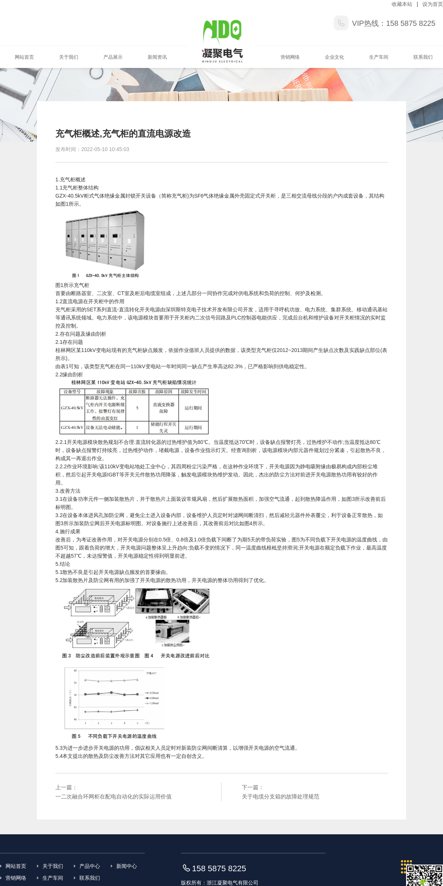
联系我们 (423, 57)
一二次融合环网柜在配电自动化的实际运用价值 (113, 796)
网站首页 (24, 57)
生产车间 (378, 57)
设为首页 (432, 4)
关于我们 (68, 57)
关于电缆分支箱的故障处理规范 (280, 796)
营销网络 (290, 57)
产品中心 (89, 866)
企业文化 (334, 57)
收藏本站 (402, 4)
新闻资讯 (157, 57)
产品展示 (113, 57)
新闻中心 (126, 866)
